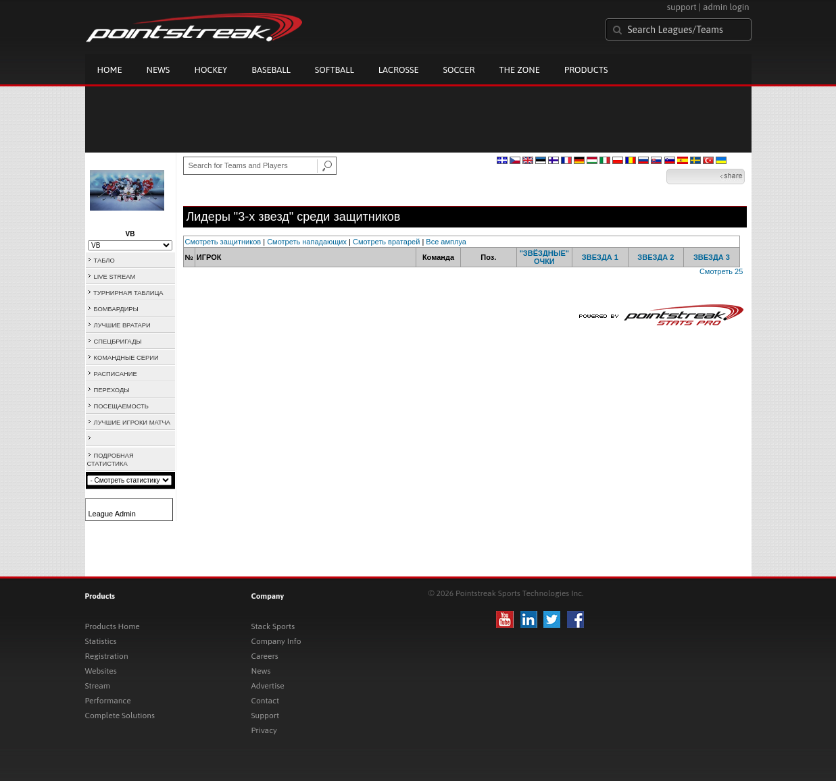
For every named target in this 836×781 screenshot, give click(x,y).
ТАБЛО (104, 260)
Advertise (268, 686)
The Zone (519, 70)
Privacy (264, 730)
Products (586, 70)
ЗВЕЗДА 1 (600, 257)
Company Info (276, 641)
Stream (97, 686)
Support (265, 715)
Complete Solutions (120, 715)
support (682, 7)
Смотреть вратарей (386, 242)
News (158, 70)
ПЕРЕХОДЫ (112, 390)
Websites (101, 671)
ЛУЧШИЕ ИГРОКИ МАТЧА (132, 422)
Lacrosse (398, 70)
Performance (108, 700)
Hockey (210, 70)
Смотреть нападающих (307, 242)
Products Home (112, 626)
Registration (106, 656)
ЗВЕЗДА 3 (711, 257)
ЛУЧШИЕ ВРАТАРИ (122, 325)
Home (109, 70)
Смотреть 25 (721, 271)
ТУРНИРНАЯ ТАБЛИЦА (128, 293)
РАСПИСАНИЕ (115, 374)
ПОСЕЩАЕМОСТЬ (121, 406)
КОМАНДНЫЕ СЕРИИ (126, 357)
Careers (264, 656)
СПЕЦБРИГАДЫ (118, 341)
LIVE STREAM (115, 276)
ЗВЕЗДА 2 (655, 257)
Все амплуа (446, 242)
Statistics (101, 641)
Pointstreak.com (194, 28)
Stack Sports (273, 626)
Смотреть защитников (223, 242)
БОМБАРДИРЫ (116, 309)
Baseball (271, 70)
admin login (726, 7)
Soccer (459, 70)
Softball (334, 70)
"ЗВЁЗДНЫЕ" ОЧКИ (544, 257)
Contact (265, 700)
